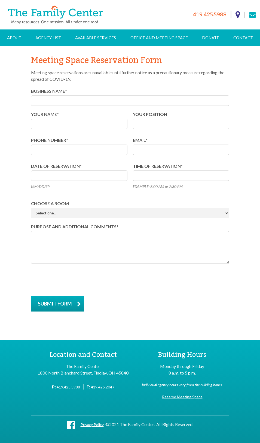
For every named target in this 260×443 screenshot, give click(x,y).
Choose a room (50, 203)
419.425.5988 (210, 15)
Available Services (95, 37)
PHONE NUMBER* (49, 140)
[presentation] (72, 280)
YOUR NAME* (45, 114)
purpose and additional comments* (74, 226)
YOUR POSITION (150, 114)
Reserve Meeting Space (182, 396)
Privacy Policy (92, 424)
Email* (140, 140)
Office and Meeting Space (159, 37)
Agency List (48, 37)
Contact (243, 37)
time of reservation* (158, 166)
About (14, 37)
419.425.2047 (102, 387)
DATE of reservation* (56, 166)
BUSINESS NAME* (49, 91)
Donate (210, 37)
